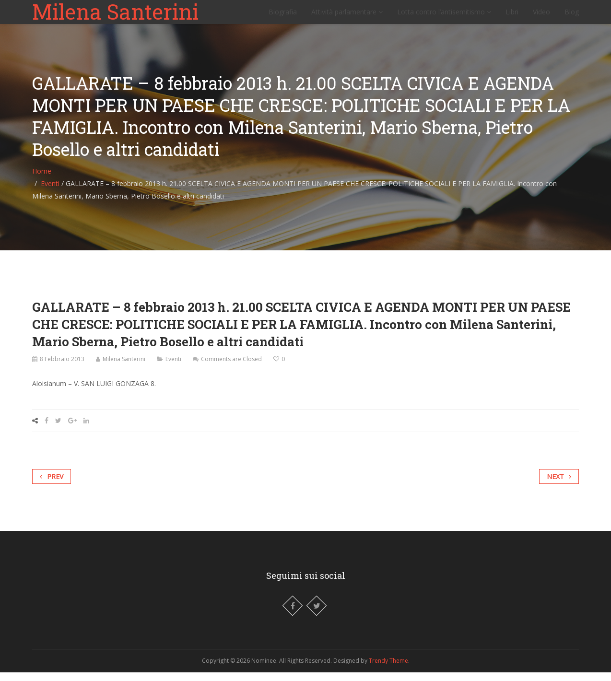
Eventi (50, 192)
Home (41, 179)
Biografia (283, 16)
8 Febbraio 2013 (62, 368)
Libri (511, 16)
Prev (51, 485)
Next (559, 485)
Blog (571, 16)
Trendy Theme (388, 669)
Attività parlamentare (347, 16)
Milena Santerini (115, 16)
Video (541, 16)
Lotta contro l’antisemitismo (444, 16)
